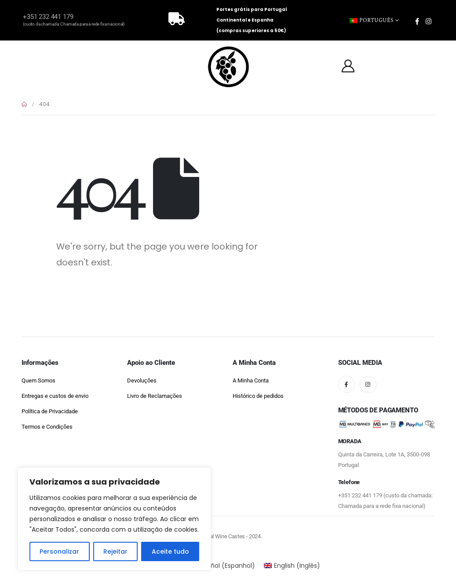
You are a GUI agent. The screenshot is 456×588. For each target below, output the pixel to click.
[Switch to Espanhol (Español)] (220, 565)
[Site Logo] (228, 67)
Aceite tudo (170, 551)
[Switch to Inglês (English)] (292, 565)
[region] (114, 518)
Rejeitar (115, 551)
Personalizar (59, 551)
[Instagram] (428, 21)
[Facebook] (416, 21)
